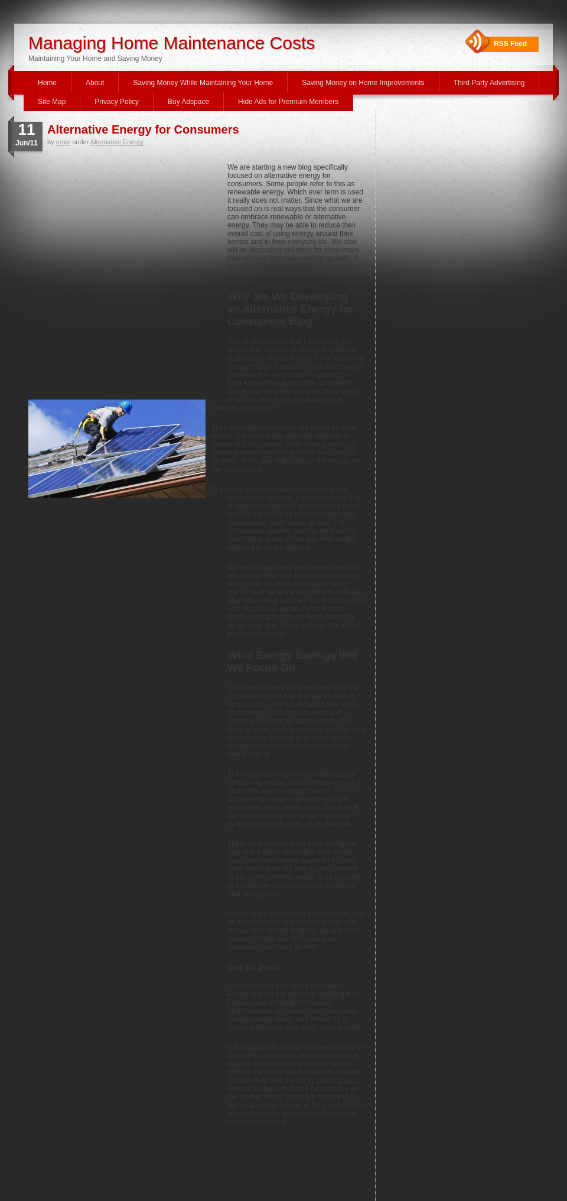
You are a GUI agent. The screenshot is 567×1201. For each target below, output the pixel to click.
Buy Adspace (188, 102)
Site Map (52, 102)
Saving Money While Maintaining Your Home (203, 83)
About (95, 83)
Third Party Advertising (489, 83)
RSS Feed (510, 44)
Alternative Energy (117, 141)
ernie (63, 141)
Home (47, 83)
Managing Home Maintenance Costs (171, 43)
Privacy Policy (116, 102)
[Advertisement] (110, 280)
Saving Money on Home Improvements (363, 83)
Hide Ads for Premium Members (288, 102)
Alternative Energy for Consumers (143, 129)
